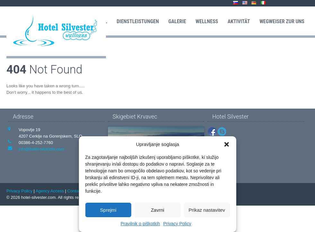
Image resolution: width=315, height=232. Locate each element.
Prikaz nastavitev (206, 210)
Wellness (207, 21)
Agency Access (50, 190)
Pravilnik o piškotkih (140, 223)
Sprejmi (108, 210)
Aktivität (239, 21)
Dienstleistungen (138, 21)
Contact (74, 190)
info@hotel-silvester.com (41, 149)
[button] (226, 144)
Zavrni (157, 210)
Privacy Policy (177, 223)
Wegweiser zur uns (281, 21)
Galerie (177, 21)
